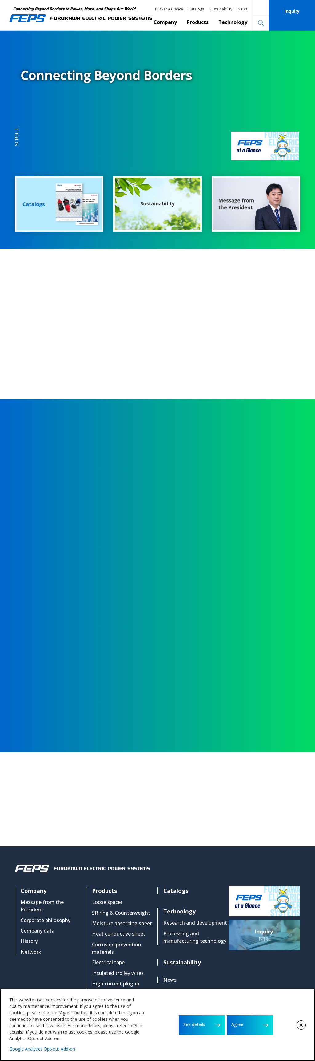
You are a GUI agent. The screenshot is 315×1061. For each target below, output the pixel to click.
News (242, 9)
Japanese (261, 7)
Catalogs (196, 9)
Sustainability (220, 9)
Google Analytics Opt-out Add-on (42, 1049)
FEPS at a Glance (169, 9)
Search (261, 23)
